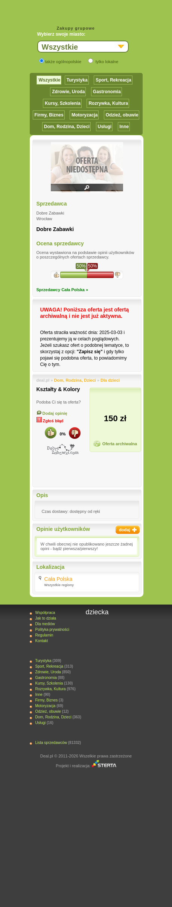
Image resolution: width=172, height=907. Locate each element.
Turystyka (77, 80)
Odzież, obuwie (122, 115)
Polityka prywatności (52, 629)
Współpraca (45, 613)
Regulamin (44, 635)
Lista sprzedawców (51, 743)
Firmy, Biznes (49, 115)
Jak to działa (45, 618)
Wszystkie (49, 80)
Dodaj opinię (52, 413)
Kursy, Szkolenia (63, 103)
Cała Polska (58, 579)
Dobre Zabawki (55, 229)
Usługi (105, 126)
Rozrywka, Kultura (108, 103)
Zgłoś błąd (50, 421)
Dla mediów (45, 624)
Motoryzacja (84, 115)
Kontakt (41, 641)
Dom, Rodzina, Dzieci (67, 126)
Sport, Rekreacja (113, 80)
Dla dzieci (110, 380)
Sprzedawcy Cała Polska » (62, 289)
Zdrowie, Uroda (68, 91)
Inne (124, 126)
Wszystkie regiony (59, 585)
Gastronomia (107, 91)
